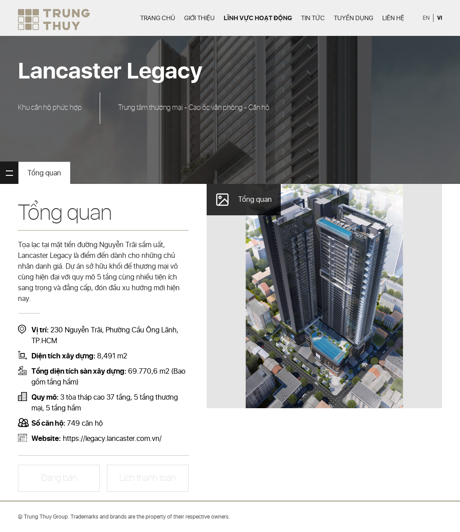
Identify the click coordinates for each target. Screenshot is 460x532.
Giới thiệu (199, 18)
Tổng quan (44, 173)
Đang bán (59, 478)
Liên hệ (393, 18)
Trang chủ (157, 18)
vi (439, 18)
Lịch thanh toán (147, 478)
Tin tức (313, 18)
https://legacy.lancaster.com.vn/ (112, 438)
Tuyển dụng (353, 18)
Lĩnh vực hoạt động (258, 18)
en (426, 18)
